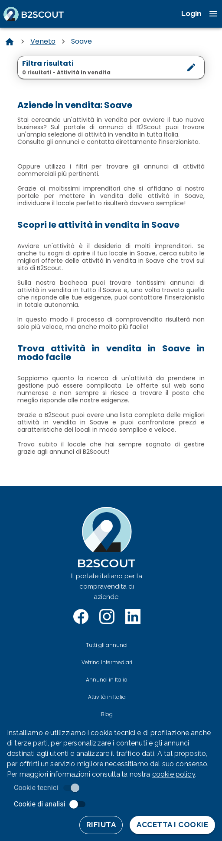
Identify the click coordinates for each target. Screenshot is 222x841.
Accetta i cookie (172, 825)
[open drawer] (213, 13)
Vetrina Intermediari (107, 662)
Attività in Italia (107, 697)
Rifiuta (101, 825)
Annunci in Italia (106, 679)
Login (191, 13)
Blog (107, 714)
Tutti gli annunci (106, 645)
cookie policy (173, 774)
